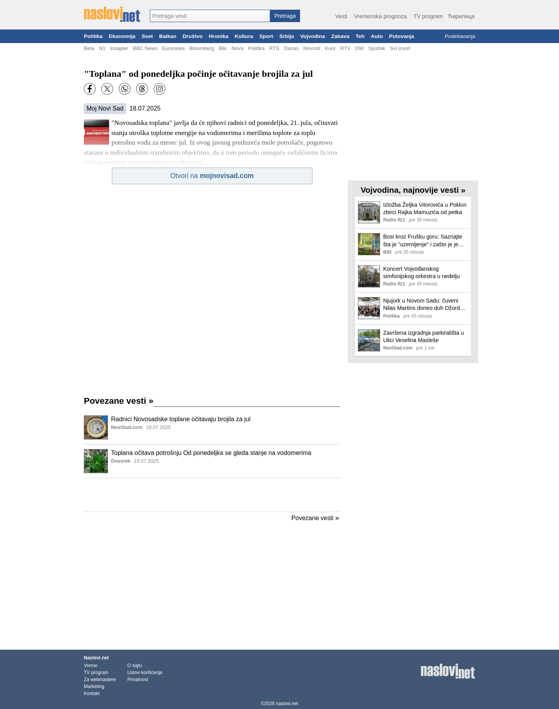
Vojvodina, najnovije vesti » (413, 189)
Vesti (341, 16)
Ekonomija (122, 36)
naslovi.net (287, 703)
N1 (102, 48)
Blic (223, 48)
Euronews (173, 48)
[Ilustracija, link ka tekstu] (96, 428)
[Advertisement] (212, 495)
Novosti (311, 48)
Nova (238, 48)
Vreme (90, 665)
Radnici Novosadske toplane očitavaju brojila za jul (180, 419)
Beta (89, 48)
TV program (428, 16)
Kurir (330, 48)
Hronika (219, 36)
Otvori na (211, 176)
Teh (360, 36)
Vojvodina (312, 36)
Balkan (168, 36)
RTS (274, 48)
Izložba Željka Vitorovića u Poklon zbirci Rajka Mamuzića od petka (425, 208)
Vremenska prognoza (380, 16)
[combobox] (210, 16)
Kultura (243, 36)
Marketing (94, 686)
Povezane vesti (118, 401)
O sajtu (134, 665)
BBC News (145, 48)
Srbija (286, 36)
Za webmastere (100, 679)
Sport (266, 36)
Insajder (119, 48)
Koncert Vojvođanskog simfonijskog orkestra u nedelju (421, 272)
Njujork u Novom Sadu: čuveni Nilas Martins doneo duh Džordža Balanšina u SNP (424, 304)
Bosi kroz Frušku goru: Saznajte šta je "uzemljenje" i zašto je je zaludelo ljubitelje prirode (422, 240)
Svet (147, 36)
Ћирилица (461, 16)
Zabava (340, 36)
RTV (345, 48)
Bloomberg (201, 48)
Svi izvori (400, 48)
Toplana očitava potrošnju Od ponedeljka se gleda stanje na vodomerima (211, 453)
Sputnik (376, 48)
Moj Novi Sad (105, 108)
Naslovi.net (96, 658)
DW (359, 48)
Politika (93, 36)
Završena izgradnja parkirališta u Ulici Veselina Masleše (423, 336)
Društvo (192, 36)
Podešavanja (459, 36)
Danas (291, 48)
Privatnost (137, 679)
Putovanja (401, 36)
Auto (377, 36)
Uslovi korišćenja (144, 672)
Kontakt (92, 693)
